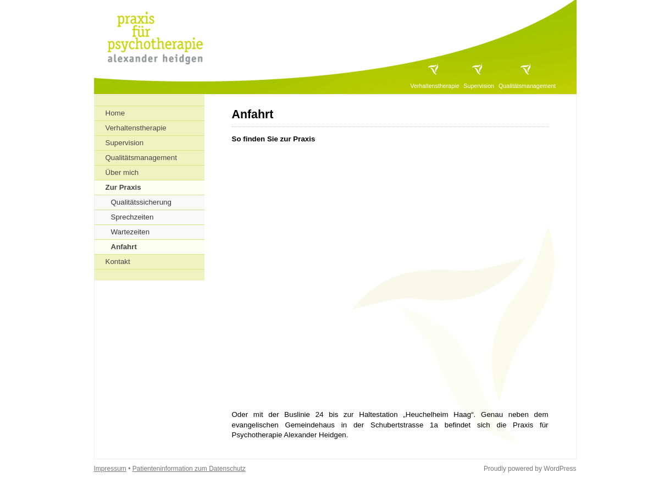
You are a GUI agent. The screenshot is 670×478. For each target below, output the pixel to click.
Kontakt (118, 261)
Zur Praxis (123, 187)
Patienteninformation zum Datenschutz (189, 468)
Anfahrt (124, 247)
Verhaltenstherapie (434, 86)
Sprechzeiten (132, 217)
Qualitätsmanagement (527, 86)
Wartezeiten (130, 232)
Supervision (478, 86)
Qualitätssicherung (141, 202)
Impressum (110, 468)
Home (115, 113)
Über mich (122, 172)
